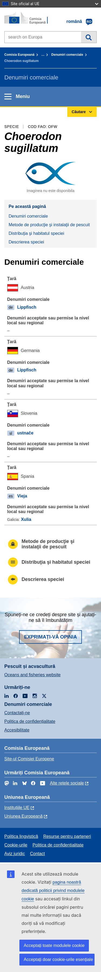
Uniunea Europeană (23, 816)
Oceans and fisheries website (32, 675)
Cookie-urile (15, 845)
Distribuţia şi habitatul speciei (36, 233)
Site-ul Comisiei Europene (29, 759)
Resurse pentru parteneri (67, 836)
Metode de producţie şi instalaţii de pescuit (49, 224)
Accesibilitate (16, 730)
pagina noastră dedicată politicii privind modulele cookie (53, 890)
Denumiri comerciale (67, 55)
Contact (37, 853)
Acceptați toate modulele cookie (54, 945)
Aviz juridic (14, 853)
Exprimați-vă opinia (50, 637)
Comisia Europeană (19, 55)
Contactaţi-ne (17, 712)
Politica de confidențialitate (29, 721)
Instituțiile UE (16, 807)
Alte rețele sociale (67, 783)
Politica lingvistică (21, 836)
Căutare (88, 37)
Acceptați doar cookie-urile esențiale (58, 959)
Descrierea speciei (26, 242)
